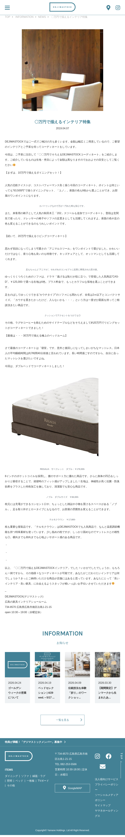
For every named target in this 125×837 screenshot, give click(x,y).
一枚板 (31, 782)
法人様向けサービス (106, 781)
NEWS (42, 17)
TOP (7, 17)
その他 (11, 787)
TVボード (43, 782)
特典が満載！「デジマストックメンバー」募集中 (33, 744)
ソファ (25, 778)
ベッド (19, 782)
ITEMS (9, 771)
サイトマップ (103, 807)
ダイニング (11, 778)
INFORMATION (24, 17)
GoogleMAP (75, 790)
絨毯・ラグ (38, 778)
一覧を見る (62, 721)
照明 (9, 782)
